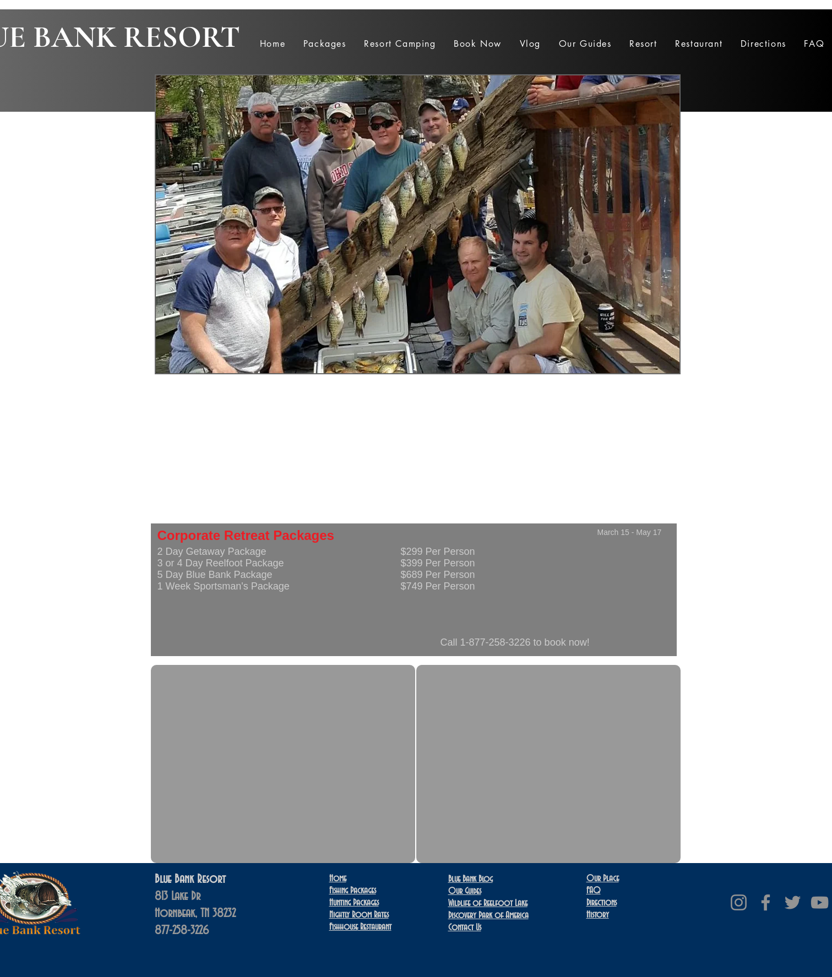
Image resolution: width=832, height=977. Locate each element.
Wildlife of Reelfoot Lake (488, 903)
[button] (324, 43)
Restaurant (360, 927)
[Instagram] (738, 902)
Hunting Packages (354, 903)
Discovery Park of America (488, 915)
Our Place (602, 878)
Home (337, 878)
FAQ (593, 891)
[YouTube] (819, 902)
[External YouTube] (283, 764)
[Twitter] (792, 902)
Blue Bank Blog (470, 879)
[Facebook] (765, 902)
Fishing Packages (352, 891)
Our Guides (464, 891)
